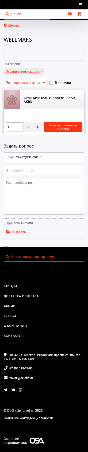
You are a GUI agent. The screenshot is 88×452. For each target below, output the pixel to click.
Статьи (10, 316)
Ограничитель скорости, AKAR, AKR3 (50, 100)
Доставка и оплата (21, 296)
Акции (9, 306)
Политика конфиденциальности (28, 418)
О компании (15, 326)
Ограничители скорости (24, 71)
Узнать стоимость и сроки (63, 127)
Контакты (12, 335)
